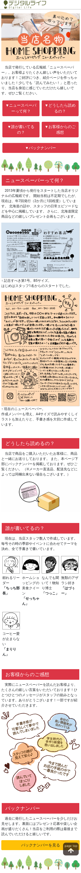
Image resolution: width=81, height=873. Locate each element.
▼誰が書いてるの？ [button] (20, 130)
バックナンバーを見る (40, 845)
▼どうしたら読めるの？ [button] (60, 108)
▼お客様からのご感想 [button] (60, 130)
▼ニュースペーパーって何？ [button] (20, 108)
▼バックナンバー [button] (40, 148)
